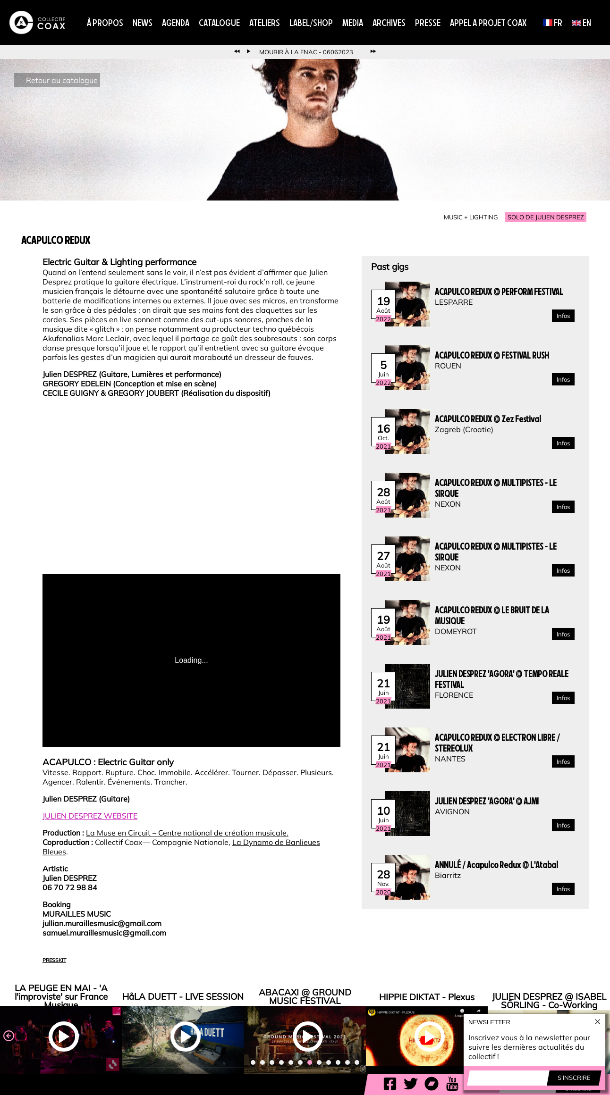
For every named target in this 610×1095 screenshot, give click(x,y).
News (142, 22)
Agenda (175, 22)
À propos (105, 22)
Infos (563, 315)
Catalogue (219, 22)
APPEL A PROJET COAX (488, 22)
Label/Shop (311, 22)
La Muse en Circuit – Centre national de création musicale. (187, 832)
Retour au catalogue (62, 80)
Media (352, 22)
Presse (428, 22)
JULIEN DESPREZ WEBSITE (89, 815)
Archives (389, 22)
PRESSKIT (54, 960)
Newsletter (489, 1022)
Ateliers (264, 22)
